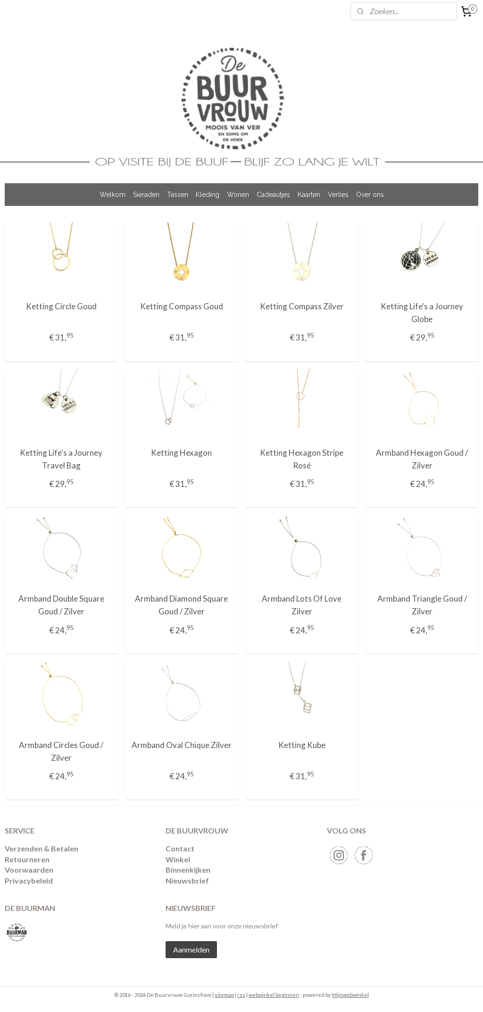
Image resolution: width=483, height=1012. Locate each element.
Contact (180, 848)
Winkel (178, 859)
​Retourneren (27, 859)
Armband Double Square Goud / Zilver (61, 605)
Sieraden (146, 194)
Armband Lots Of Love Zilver (301, 605)
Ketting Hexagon (181, 452)
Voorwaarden (29, 869)
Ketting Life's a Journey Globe (422, 312)
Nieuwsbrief (187, 880)
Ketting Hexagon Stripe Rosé (301, 458)
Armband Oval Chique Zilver (182, 744)
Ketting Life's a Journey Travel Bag (61, 458)
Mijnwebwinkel (350, 995)
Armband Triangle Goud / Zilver (422, 605)
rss (241, 995)
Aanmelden (191, 949)
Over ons (370, 194)
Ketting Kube (301, 744)
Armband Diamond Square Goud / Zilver (181, 605)
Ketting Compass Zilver (302, 306)
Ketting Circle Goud (61, 306)
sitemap (224, 995)
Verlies (338, 194)
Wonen (238, 194)
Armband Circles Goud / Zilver (61, 751)
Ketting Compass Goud (181, 306)
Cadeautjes (273, 194)
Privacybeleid (29, 880)
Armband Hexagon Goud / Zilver (422, 458)
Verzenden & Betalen (41, 848)
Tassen (177, 194)
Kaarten (309, 194)
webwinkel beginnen (274, 995)
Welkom (112, 194)
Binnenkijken (188, 869)
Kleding (207, 194)
